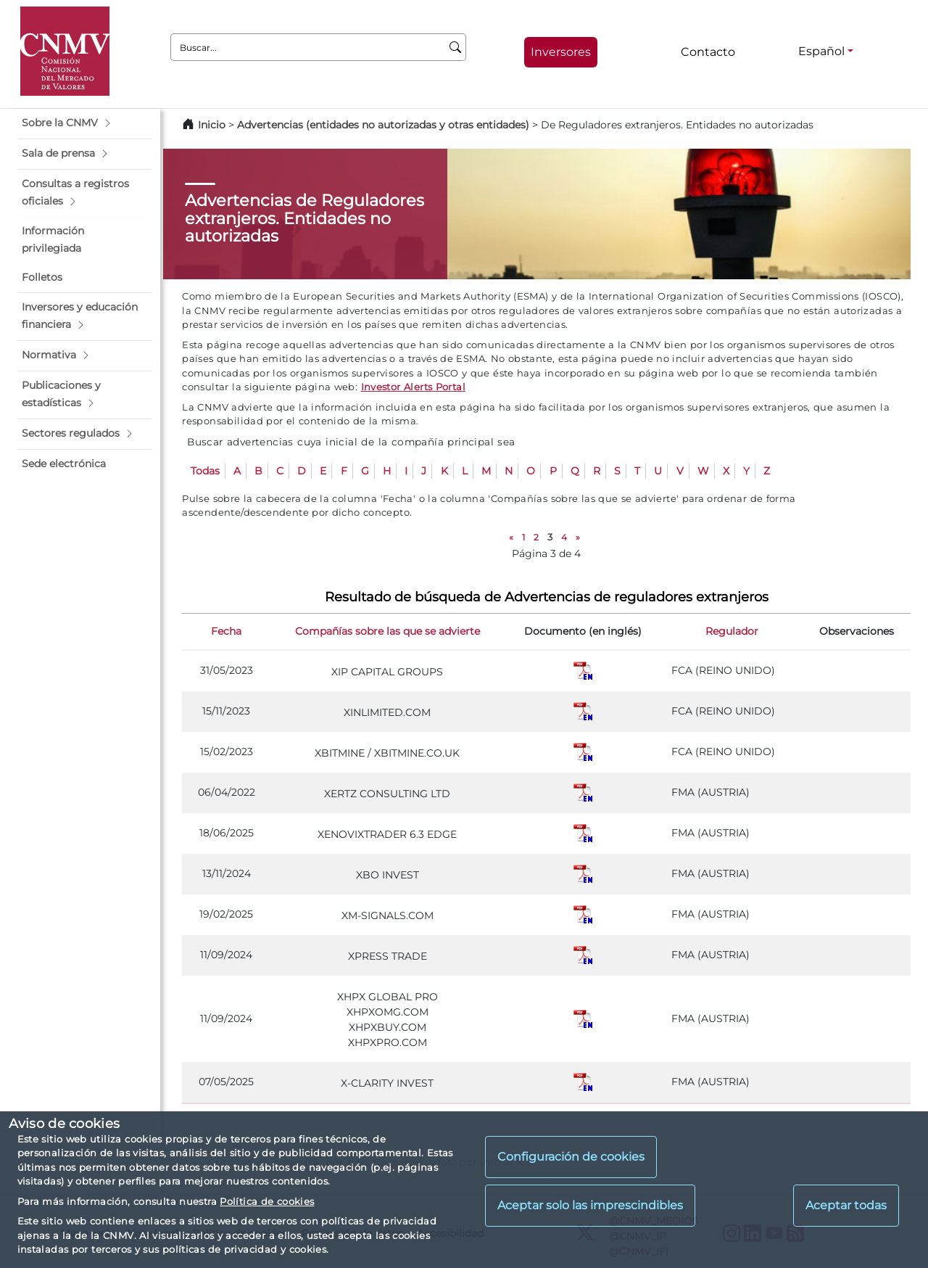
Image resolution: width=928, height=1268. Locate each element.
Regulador (731, 631)
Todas (205, 470)
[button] (84, 123)
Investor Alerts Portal (413, 386)
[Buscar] (455, 47)
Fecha (226, 631)
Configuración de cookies (571, 1157)
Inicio (211, 124)
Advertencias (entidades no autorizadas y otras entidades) (384, 124)
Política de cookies (267, 1201)
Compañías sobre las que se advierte (387, 631)
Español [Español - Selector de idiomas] (821, 51)
